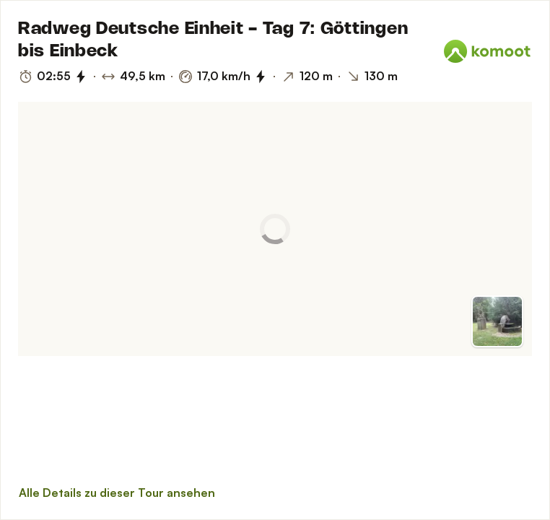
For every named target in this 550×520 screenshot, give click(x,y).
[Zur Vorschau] (497, 321)
